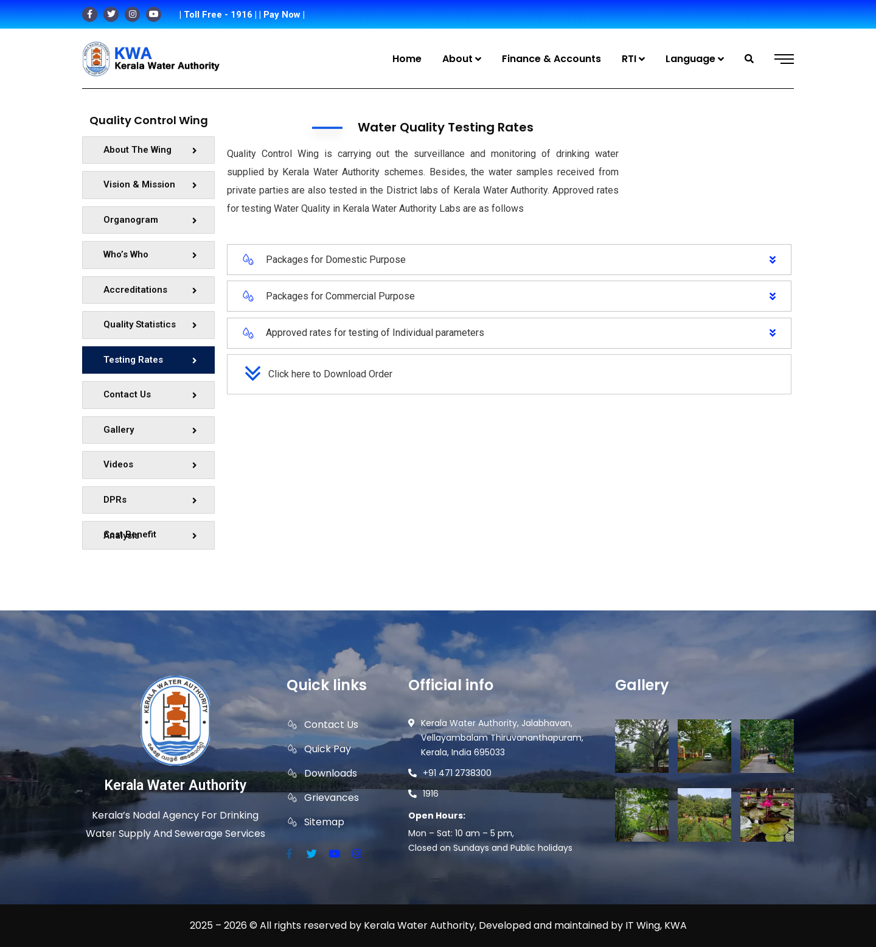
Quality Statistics (150, 324)
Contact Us (150, 394)
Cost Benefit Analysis (150, 535)
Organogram (150, 219)
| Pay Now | (282, 14)
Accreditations (150, 289)
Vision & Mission (150, 184)
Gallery (150, 429)
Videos (150, 464)
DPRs (150, 499)
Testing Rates (150, 359)
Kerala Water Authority (175, 785)
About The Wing (150, 149)
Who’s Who (150, 254)
